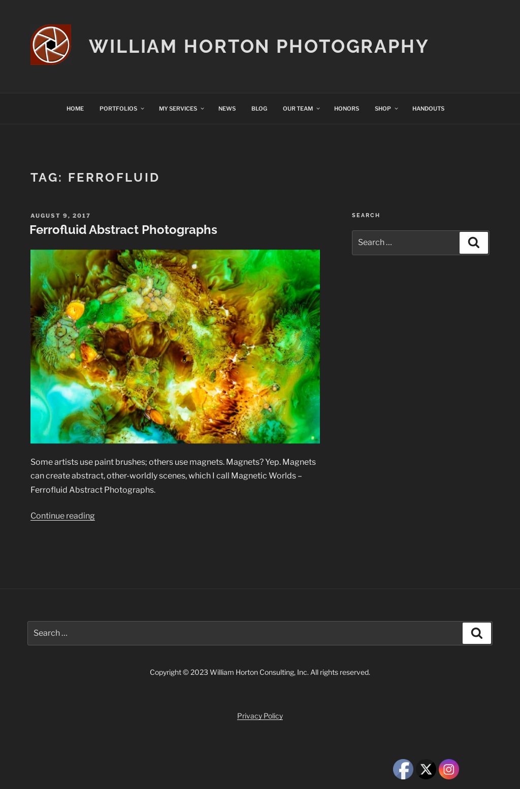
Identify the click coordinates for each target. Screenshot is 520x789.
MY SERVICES (182, 108)
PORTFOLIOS (122, 108)
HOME (75, 108)
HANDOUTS (428, 108)
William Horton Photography (259, 46)
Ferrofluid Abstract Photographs (123, 229)
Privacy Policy (260, 715)
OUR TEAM (302, 108)
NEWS (227, 108)
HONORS (346, 108)
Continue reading (62, 516)
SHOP (387, 108)
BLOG (259, 108)
